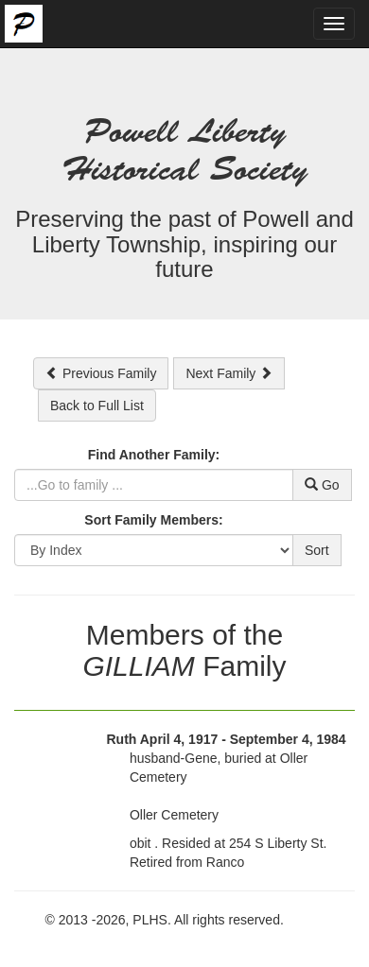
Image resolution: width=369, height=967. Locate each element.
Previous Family (100, 373)
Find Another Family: (154, 454)
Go (322, 484)
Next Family (228, 373)
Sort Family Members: (153, 519)
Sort (317, 550)
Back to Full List (97, 405)
